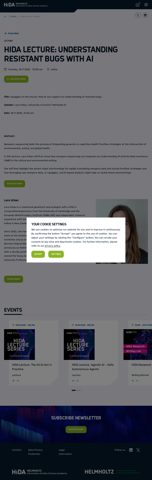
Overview (13, 33)
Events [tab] (13, 310)
